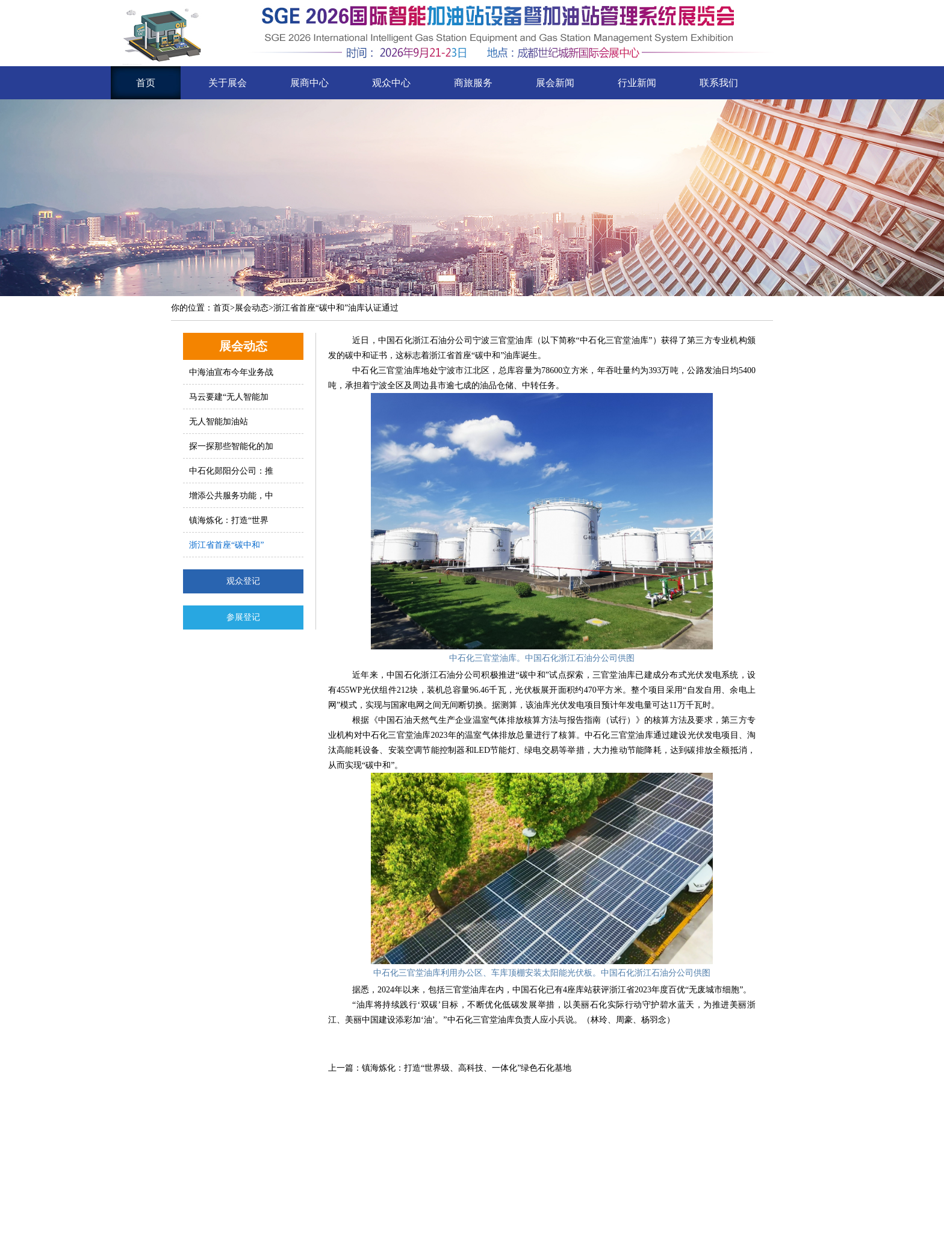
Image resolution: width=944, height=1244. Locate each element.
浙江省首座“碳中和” (226, 544)
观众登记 (243, 581)
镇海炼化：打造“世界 (229, 520)
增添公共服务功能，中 (231, 495)
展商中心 (309, 83)
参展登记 (243, 617)
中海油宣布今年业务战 (231, 372)
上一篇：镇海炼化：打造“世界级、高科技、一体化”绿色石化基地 (449, 1067)
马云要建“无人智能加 (229, 396)
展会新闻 (555, 83)
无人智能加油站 (218, 421)
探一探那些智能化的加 (231, 446)
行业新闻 (637, 83)
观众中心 (391, 83)
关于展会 (227, 83)
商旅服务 (473, 83)
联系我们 (719, 83)
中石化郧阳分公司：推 (231, 470)
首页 (145, 83)
